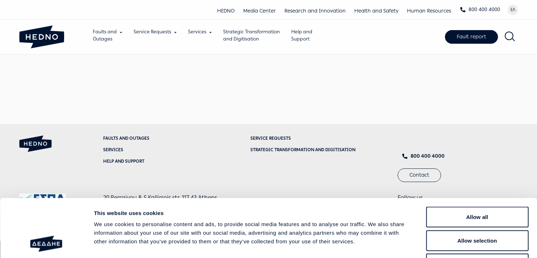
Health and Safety (376, 11)
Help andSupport (302, 35)
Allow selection (477, 188)
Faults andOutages (105, 35)
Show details (376, 244)
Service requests (270, 138)
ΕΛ (512, 9)
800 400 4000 (480, 9)
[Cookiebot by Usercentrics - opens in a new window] (46, 244)
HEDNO (226, 11)
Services (197, 31)
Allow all (477, 164)
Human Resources (429, 11)
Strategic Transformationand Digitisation (252, 35)
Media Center (259, 11)
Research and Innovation (315, 11)
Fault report (471, 37)
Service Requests (153, 31)
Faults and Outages (126, 138)
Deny (477, 211)
